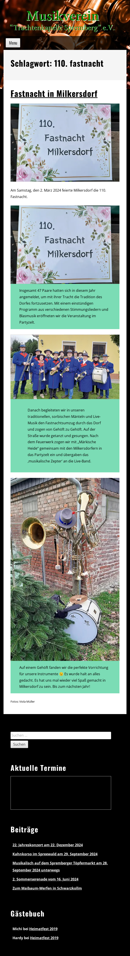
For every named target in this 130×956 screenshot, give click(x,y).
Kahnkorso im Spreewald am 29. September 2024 (55, 854)
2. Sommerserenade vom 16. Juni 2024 (45, 879)
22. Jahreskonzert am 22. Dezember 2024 (48, 845)
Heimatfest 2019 (43, 928)
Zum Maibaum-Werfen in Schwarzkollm (47, 888)
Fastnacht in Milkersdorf (54, 93)
